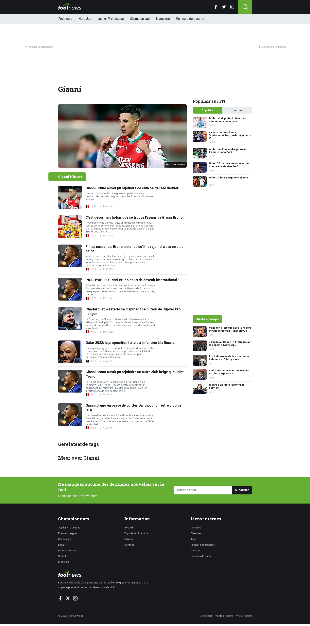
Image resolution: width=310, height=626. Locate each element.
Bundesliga (64, 539)
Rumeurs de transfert (190, 19)
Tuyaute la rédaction (136, 533)
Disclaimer (206, 615)
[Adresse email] (203, 490)
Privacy (128, 539)
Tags (193, 539)
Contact (129, 544)
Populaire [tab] (207, 110)
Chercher (196, 533)
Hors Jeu (84, 19)
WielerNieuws (244, 615)
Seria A (62, 556)
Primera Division (67, 550)
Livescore (163, 19)
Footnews (65, 19)
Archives (196, 527)
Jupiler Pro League (110, 19)
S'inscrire (242, 490)
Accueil (128, 527)
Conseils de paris (201, 556)
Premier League (67, 533)
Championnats (140, 19)
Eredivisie (63, 561)
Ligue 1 (62, 544)
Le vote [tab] (237, 110)
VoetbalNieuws (224, 615)
